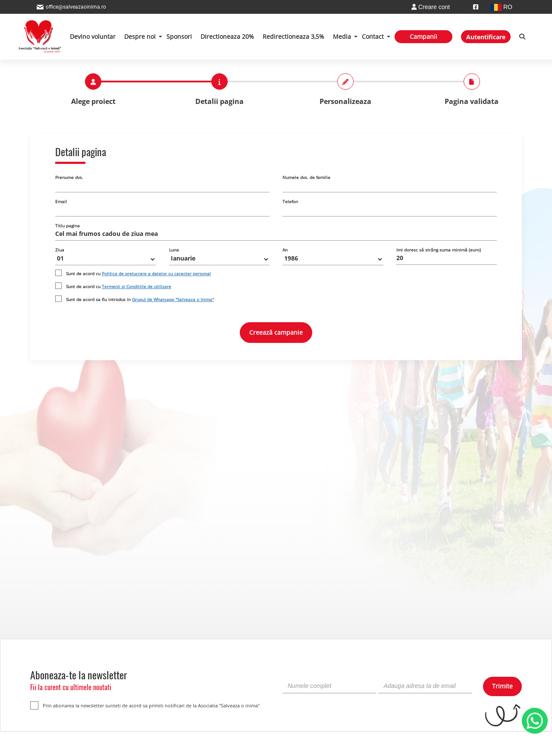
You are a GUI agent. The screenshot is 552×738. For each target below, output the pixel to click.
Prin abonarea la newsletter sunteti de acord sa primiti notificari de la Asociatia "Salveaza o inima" (145, 705)
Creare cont (430, 6)
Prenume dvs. (69, 177)
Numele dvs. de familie (306, 177)
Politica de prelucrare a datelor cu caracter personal (156, 273)
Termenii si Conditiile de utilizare (136, 286)
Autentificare (485, 37)
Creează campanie (276, 332)
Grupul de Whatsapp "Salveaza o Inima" (173, 299)
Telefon (290, 201)
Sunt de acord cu (138, 273)
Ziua (59, 250)
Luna (174, 250)
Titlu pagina (67, 226)
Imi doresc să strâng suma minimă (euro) (438, 250)
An (285, 250)
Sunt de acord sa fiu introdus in (140, 299)
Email (61, 201)
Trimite (502, 686)
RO (501, 6)
